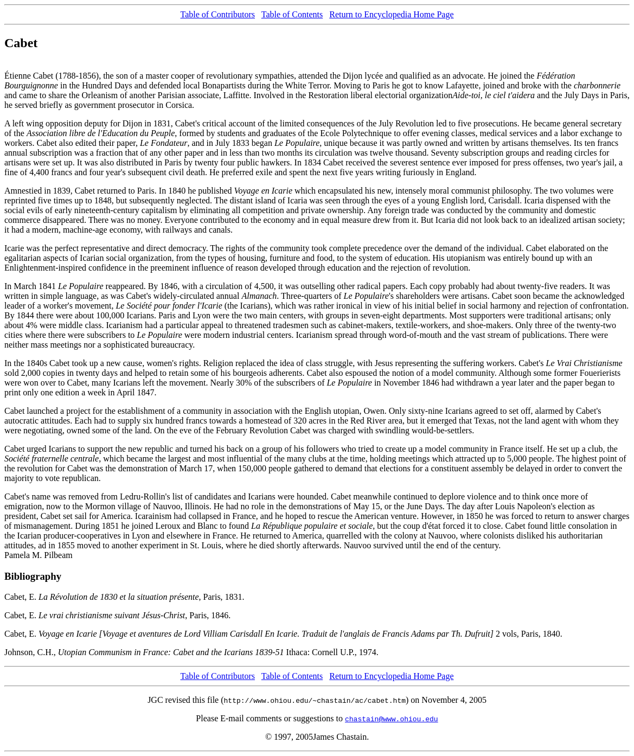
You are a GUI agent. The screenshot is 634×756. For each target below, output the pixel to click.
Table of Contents (292, 14)
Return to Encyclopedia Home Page (391, 14)
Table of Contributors (217, 14)
